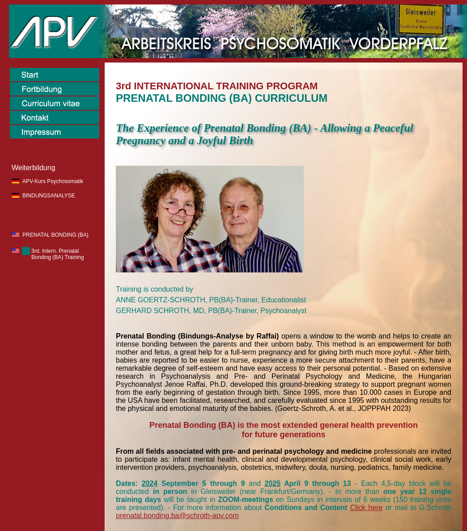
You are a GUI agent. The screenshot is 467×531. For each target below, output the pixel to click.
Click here (366, 507)
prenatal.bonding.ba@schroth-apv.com (177, 515)
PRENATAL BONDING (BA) (55, 235)
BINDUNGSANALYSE (48, 195)
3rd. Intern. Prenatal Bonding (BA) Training (57, 254)
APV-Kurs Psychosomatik (52, 181)
